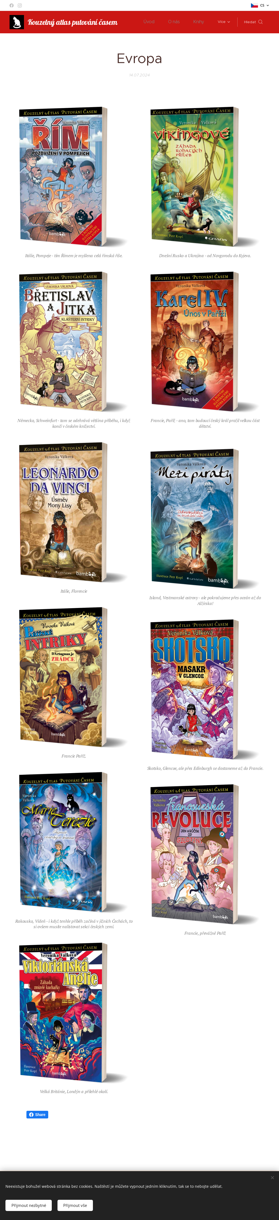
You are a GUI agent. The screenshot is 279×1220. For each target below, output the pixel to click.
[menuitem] (155, 22)
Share (37, 1114)
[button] (253, 22)
